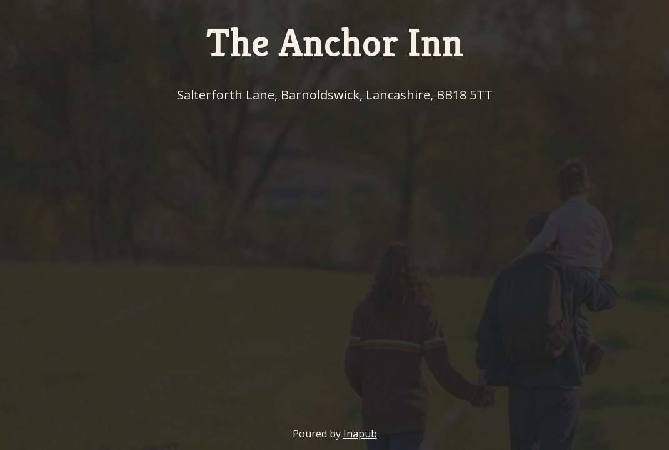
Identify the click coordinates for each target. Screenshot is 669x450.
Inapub (360, 434)
